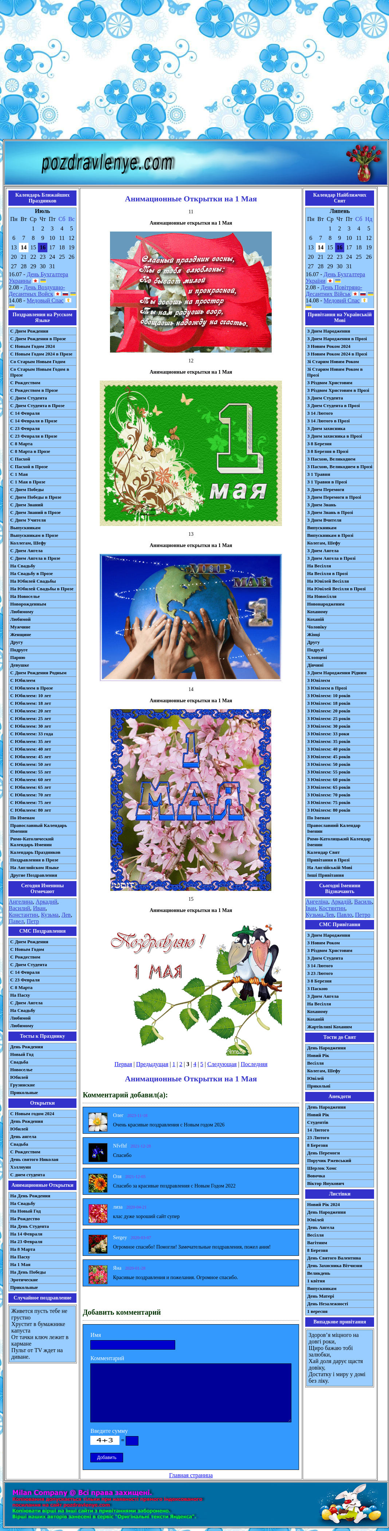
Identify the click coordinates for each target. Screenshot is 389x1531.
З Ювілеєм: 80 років (328, 810)
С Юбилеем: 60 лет (30, 779)
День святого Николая (34, 1159)
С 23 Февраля (25, 428)
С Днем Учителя (28, 520)
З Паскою (317, 988)
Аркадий (46, 902)
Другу (16, 642)
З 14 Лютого (320, 413)
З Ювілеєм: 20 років (328, 711)
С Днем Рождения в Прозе (38, 338)
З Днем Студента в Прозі (333, 405)
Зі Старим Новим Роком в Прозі (335, 372)
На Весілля (319, 565)
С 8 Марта (21, 443)
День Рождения (26, 1046)
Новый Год (22, 1054)
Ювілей (315, 1078)
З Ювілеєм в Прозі (327, 688)
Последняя (254, 1064)
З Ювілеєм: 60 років (328, 779)
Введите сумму (109, 1431)
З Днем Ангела (323, 550)
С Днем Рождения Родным (38, 672)
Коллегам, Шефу (28, 543)
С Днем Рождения (29, 331)
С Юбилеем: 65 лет (30, 787)
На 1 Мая (20, 1264)
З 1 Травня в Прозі (327, 482)
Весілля (315, 1063)
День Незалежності (327, 1303)
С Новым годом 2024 (32, 1113)
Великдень (318, 1273)
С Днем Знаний (26, 504)
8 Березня (317, 1145)
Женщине (20, 634)
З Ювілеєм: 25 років (328, 718)
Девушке (19, 665)
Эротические (24, 1279)
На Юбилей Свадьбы (33, 581)
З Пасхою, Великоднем (331, 459)
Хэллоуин (20, 1167)
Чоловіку (317, 627)
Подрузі (315, 649)
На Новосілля (322, 596)
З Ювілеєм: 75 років (328, 802)
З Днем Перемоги (325, 489)
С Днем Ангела (26, 550)
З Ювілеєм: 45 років (328, 756)
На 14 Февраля (26, 1234)
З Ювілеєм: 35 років (328, 741)
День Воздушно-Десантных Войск (37, 290)
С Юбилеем (22, 680)
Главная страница (191, 1475)
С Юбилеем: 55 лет (30, 772)
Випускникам (322, 527)
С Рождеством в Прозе (34, 390)
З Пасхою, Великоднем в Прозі (339, 466)
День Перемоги (323, 1153)
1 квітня (316, 1280)
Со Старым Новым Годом (37, 361)
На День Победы (28, 1272)
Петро (362, 915)
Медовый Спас (45, 300)
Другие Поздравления (33, 875)
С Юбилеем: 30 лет (30, 726)
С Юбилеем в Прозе (31, 688)
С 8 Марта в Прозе (30, 451)
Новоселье (21, 1069)
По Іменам (318, 817)
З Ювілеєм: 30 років (328, 726)
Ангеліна (317, 902)
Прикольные (24, 1092)
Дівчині (315, 665)
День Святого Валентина (334, 1258)
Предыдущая (152, 1064)
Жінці (313, 634)
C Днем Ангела (26, 1002)
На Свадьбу (22, 565)
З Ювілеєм (318, 680)
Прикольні (318, 1086)
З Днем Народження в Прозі (337, 338)
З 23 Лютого (320, 973)
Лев (66, 915)
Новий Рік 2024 (323, 1204)
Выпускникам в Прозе (34, 535)
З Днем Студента (325, 398)
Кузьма (50, 915)
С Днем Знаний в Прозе (35, 512)
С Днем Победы (27, 489)
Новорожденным (28, 604)
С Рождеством (25, 382)
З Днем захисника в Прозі (334, 436)
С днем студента (27, 1174)
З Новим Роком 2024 (328, 346)
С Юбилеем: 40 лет (30, 749)
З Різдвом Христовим (329, 382)
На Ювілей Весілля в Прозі (336, 588)
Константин (23, 915)
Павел (16, 921)
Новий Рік (318, 1055)
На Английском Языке (34, 867)
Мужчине (20, 627)
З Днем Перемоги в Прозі (334, 497)
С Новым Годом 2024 (32, 346)
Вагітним (317, 1242)
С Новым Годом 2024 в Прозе (41, 354)
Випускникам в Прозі (330, 535)
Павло (344, 915)
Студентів (317, 1122)
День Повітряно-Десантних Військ (334, 290)
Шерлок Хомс (322, 1168)
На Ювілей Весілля (328, 581)
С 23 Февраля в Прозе (33, 436)
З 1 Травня (318, 474)
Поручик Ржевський (329, 1160)
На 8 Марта (22, 1249)
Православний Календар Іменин (333, 828)
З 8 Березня (319, 443)
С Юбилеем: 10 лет (30, 695)
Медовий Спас (342, 300)
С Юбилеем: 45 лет (30, 756)
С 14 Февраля (25, 413)
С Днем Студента (28, 398)
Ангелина (21, 902)
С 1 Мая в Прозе (28, 482)
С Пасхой (20, 459)
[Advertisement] (193, 71)
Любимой (20, 619)
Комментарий (107, 1358)
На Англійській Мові (329, 867)
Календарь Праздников (35, 852)
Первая (123, 1064)
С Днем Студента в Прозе (37, 405)
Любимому (22, 611)
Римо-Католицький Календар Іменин (339, 841)
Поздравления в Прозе (34, 860)
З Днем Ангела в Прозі (331, 558)
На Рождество (25, 1218)
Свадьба (19, 1062)
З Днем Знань (321, 504)
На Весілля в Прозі (327, 573)
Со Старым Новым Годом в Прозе (39, 372)
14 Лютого (318, 1130)
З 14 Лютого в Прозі (328, 420)
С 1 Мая (19, 474)
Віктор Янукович (325, 1183)
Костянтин (332, 908)
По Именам (22, 817)
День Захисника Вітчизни (334, 1265)
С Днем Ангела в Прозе (35, 558)
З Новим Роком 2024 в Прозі (337, 354)
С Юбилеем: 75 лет (30, 802)
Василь (363, 902)
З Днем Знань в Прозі (330, 512)
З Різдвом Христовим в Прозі (338, 390)
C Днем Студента (28, 964)
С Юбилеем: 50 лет (30, 764)
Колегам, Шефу (323, 543)
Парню (17, 657)
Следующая (221, 1064)
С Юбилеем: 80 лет (30, 810)
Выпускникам (25, 527)
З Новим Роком (323, 942)
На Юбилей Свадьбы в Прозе (42, 588)
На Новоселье (25, 596)
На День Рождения (30, 1195)
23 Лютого (318, 1137)
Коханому (317, 611)
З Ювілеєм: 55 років (328, 772)
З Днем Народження (328, 331)
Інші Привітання (325, 875)
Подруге (19, 649)
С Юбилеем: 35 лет (30, 741)
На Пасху (20, 995)
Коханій (315, 619)
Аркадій (341, 902)
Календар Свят (323, 852)
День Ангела (320, 1227)
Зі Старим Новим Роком (333, 361)
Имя (95, 1335)
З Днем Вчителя (324, 520)
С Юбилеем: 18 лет (30, 703)
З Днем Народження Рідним (336, 672)
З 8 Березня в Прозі (327, 451)
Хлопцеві (317, 657)
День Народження (326, 1047)
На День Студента (29, 1226)
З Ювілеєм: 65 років (328, 787)
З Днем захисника (326, 428)
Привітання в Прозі (328, 860)
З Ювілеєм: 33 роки (328, 733)
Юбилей (19, 1077)
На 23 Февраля (26, 1241)
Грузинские (22, 1085)
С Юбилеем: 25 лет (30, 718)
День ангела (23, 1136)
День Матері (320, 1296)
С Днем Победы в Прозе (36, 497)
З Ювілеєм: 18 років (328, 703)
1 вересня (317, 1311)
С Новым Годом (27, 949)
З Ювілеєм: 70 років (328, 794)
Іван (311, 908)
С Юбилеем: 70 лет (30, 794)
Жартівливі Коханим (329, 1026)
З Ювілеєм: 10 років (328, 695)
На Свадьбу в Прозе (31, 573)
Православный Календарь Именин (38, 828)
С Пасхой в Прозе (29, 466)
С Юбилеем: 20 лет (30, 711)
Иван (39, 908)
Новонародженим (326, 604)
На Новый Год (25, 1211)
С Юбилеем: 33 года (31, 733)
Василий (19, 908)
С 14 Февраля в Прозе (33, 420)
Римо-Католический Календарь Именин (32, 841)
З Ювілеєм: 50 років (328, 764)
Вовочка (316, 1175)
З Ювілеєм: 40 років (328, 749)
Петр (33, 921)
